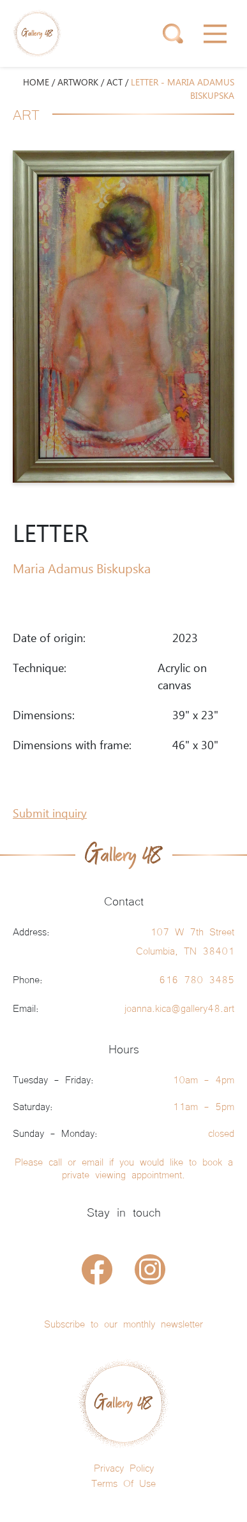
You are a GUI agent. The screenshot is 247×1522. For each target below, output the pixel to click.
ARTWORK (77, 83)
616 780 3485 (196, 978)
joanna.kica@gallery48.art (179, 1007)
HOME (36, 83)
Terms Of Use (123, 1482)
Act (115, 83)
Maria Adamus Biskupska (82, 569)
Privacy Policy (124, 1467)
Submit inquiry (50, 814)
